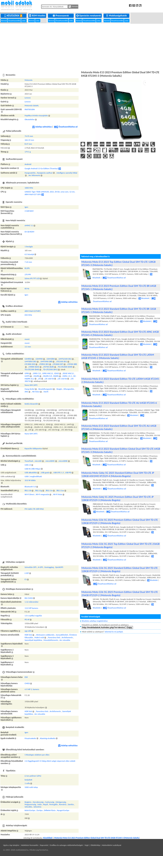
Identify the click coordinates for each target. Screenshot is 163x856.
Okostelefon (29, 119)
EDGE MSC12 (68, 373)
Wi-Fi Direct (29, 494)
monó (27, 339)
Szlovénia (37, 807)
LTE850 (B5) (44, 364)
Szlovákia (28, 807)
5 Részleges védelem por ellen (37, 755)
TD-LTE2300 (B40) (32, 369)
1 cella (27, 783)
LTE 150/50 (62, 378)
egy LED (28, 631)
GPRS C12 (37, 373)
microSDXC (63, 461)
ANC (26, 391)
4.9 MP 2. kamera (32, 689)
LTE (39, 378)
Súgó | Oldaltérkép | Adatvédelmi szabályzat (103, 845)
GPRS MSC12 (47, 373)
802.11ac (60, 490)
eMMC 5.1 (29, 225)
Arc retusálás (65, 640)
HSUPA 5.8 (47, 376)
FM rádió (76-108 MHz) (34, 509)
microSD (38, 461)
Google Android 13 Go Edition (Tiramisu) (41, 168)
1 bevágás (29, 246)
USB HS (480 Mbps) (33, 469)
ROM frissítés (37, 15)
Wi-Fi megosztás (42, 494)
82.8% (27, 268)
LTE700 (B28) (48, 367)
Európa (39, 810)
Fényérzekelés (30, 738)
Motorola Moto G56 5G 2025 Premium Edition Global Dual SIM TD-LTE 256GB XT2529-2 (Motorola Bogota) (119, 593)
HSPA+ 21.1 (67, 376)
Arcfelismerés (67, 637)
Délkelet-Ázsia (50, 810)
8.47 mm (28, 144)
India (40, 804)
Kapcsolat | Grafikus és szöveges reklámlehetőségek (61, 845)
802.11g (38, 490)
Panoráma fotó (54, 637)
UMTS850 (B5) (30, 361)
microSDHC (50, 461)
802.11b (28, 490)
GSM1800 (51, 359)
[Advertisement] (81, 47)
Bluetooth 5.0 (30, 486)
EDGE (56, 373)
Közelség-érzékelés (47, 738)
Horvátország (38, 802)
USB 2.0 (28, 465)
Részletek (143, 298)
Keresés (73, 6)
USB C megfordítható (33, 476)
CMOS (27, 683)
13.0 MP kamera (31, 608)
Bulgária (28, 802)
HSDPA (56, 376)
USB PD (68, 472)
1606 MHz (29, 188)
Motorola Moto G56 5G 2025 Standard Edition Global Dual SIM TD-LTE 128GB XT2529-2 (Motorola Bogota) (119, 569)
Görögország (61, 802)
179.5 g (28, 152)
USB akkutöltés (31, 472)
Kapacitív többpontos (33, 448)
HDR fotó (28, 635)
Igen (26, 207)
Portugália (53, 804)
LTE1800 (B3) (30, 364)
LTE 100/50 (49, 378)
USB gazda (45, 472)
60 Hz (27, 288)
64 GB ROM (29, 232)
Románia (62, 804)
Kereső (4, 20)
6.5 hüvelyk (29, 254)
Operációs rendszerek (88, 15)
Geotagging (49, 567)
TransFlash (29, 461)
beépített (28, 780)
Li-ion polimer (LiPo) (33, 776)
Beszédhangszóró (46, 389)
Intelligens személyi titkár (67, 173)
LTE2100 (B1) (61, 361)
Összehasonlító (14, 20)
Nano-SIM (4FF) (31, 385)
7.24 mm (28, 262)
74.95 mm (29, 136)
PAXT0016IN (30, 109)
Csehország (49, 802)
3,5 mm (28, 346)
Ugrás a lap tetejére (11, 845)
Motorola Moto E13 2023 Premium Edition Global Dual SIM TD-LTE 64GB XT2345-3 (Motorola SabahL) (97, 838)
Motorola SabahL (32, 105)
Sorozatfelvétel (62, 635)
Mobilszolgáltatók (116, 15)
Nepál (45, 804)
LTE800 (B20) (33, 367)
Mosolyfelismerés (51, 640)
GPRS (27, 373)
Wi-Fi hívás (57, 494)
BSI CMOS (29, 598)
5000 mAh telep (31, 787)
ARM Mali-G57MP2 (33, 311)
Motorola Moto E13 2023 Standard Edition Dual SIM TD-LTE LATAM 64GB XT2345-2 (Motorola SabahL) (117, 356)
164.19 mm (29, 140)
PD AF (27, 619)
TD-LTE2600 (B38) (65, 367)
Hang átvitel (29, 389)
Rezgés (59, 389)
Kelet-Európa (30, 810)
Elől (26, 677)
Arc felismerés (34, 175)
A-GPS (40, 567)
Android (28, 164)
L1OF (27, 573)
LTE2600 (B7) (58, 364)
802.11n (49, 490)
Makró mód (39, 637)
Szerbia (71, 804)
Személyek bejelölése (33, 640)
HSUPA (36, 376)
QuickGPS (59, 567)
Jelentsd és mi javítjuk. (114, 631)
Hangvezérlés (30, 173)
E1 (26, 579)
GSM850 (28, 359)
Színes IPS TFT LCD (32, 278)
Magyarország (30, 804)
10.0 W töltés (30, 480)
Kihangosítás (69, 389)
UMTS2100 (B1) (65, 359)
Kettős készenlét (31, 404)
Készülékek (14, 15)
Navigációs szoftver (45, 173)
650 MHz (28, 315)
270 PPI (28, 274)
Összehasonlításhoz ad (66, 127)
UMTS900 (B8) (46, 361)
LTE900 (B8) (72, 364)
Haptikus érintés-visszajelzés (36, 115)
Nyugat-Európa (63, 810)
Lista (24, 20)
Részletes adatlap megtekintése (95, 621)
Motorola (28, 80)
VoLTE (46, 391)
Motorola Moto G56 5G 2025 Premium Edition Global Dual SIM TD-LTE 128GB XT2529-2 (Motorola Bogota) (119, 521)
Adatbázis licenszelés (29, 845)
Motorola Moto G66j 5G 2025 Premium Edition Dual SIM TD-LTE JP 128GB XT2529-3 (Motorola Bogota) (117, 498)
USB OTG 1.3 (58, 472)
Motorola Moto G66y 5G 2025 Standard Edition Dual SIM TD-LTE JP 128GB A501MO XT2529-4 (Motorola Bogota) (117, 474)
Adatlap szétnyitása (42, 127)
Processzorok (61, 15)
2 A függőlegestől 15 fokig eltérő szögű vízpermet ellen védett (50, 761)
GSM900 (39, 359)
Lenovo (28, 98)
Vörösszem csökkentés (45, 635)
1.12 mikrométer (31, 602)
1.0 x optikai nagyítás (33, 615)
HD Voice (36, 391)
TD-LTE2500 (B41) (50, 369)
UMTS (27, 376)
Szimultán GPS (30, 567)
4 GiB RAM (29, 211)
